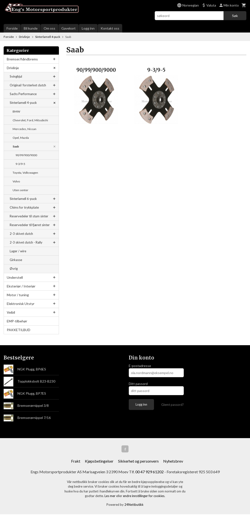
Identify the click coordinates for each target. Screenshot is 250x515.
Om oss (49, 28)
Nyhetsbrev (173, 461)
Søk (235, 16)
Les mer (110, 497)
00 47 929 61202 (149, 472)
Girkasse (16, 260)
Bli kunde (31, 28)
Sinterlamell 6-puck (23, 199)
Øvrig (14, 268)
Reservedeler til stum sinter (29, 216)
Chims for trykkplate (24, 207)
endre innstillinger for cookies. (144, 497)
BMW (16, 111)
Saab (16, 146)
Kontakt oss (110, 28)
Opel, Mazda (21, 137)
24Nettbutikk (134, 505)
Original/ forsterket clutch (28, 85)
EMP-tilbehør (17, 321)
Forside (12, 28)
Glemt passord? (172, 405)
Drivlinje (13, 68)
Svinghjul (16, 76)
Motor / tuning (18, 295)
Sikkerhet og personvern (138, 461)
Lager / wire (18, 251)
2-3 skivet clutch (21, 234)
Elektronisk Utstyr (20, 304)
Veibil (11, 312)
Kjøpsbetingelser (99, 461)
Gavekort (68, 28)
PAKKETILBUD (18, 330)
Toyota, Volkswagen (25, 172)
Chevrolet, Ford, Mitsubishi (30, 120)
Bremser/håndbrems (22, 59)
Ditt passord (138, 384)
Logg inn (88, 28)
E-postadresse (140, 366)
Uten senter (20, 190)
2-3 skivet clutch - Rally (26, 242)
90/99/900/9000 (26, 155)
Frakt (75, 461)
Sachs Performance (23, 94)
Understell (15, 277)
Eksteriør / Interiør (21, 286)
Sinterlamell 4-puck (23, 103)
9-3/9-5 (20, 164)
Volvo (16, 181)
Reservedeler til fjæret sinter (30, 225)
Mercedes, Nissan (24, 129)
